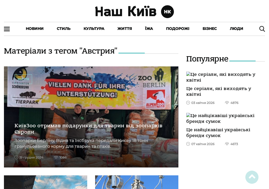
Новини (35, 28)
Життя (124, 28)
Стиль (63, 28)
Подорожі (177, 28)
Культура (94, 28)
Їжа (149, 28)
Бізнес (210, 28)
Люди (236, 28)
